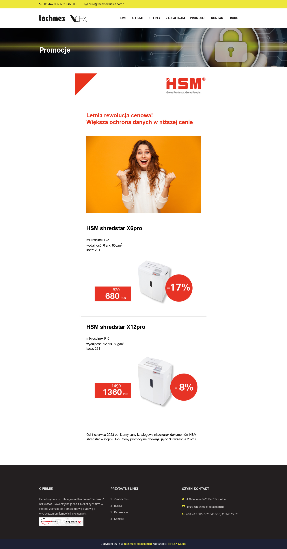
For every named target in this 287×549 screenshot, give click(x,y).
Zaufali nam (175, 18)
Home (123, 18)
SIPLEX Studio (176, 544)
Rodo (234, 18)
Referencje (121, 512)
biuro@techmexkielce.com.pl (205, 507)
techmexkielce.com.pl (138, 544)
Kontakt (218, 18)
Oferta (155, 18)
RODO (118, 506)
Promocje (198, 18)
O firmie (138, 18)
